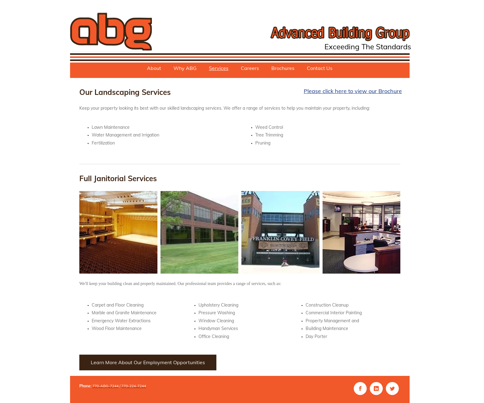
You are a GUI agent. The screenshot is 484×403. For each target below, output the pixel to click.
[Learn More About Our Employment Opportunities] (147, 362)
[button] (118, 232)
